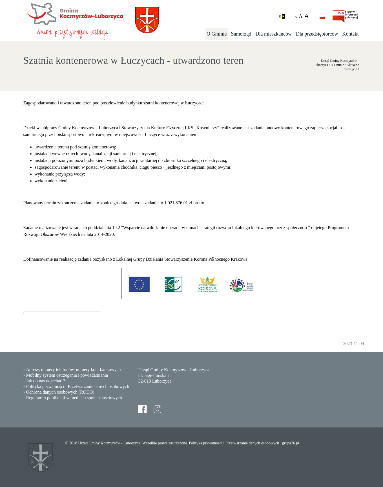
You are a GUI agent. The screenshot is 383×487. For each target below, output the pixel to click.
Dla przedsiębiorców (317, 34)
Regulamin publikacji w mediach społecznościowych (74, 397)
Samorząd (241, 34)
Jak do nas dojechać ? (45, 380)
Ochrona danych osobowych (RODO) (60, 392)
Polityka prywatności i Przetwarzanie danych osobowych (77, 386)
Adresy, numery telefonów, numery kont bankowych (73, 369)
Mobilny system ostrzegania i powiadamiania (67, 375)
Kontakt (350, 34)
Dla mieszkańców (274, 34)
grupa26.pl (290, 443)
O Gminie (217, 34)
